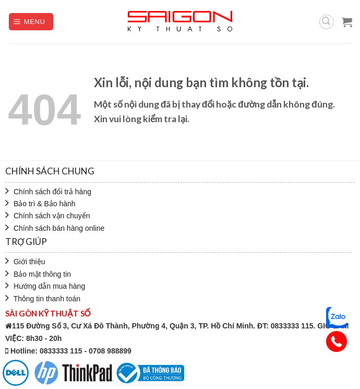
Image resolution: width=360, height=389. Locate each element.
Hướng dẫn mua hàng (45, 286)
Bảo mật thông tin (38, 274)
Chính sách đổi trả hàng (48, 191)
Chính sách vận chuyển (47, 215)
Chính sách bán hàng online (54, 228)
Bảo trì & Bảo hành (40, 203)
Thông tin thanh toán (42, 298)
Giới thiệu (25, 261)
